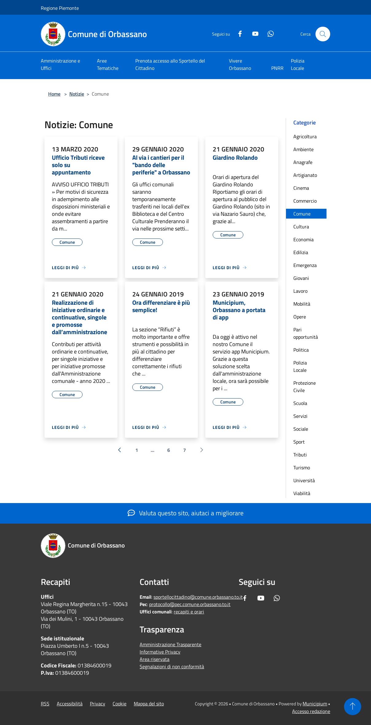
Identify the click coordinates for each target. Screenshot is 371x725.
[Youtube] (253, 33)
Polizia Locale (300, 366)
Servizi (300, 416)
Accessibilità (70, 703)
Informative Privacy (160, 651)
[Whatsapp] (268, 33)
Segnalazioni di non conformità (172, 666)
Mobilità (301, 303)
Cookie (119, 703)
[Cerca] (322, 34)
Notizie (76, 93)
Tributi (300, 454)
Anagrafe (302, 162)
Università (304, 480)
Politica (301, 349)
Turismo (301, 467)
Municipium (315, 703)
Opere (299, 316)
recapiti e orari (189, 611)
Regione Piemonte (60, 8)
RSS (45, 703)
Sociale (300, 429)
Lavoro (300, 291)
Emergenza (305, 265)
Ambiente (303, 149)
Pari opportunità (305, 333)
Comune (302, 213)
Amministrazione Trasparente (170, 644)
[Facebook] (237, 33)
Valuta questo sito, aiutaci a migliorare (186, 513)
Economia (303, 239)
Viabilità (301, 493)
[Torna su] (352, 706)
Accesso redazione (311, 711)
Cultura (301, 226)
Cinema (301, 188)
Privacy (97, 703)
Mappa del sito (149, 703)
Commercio (305, 200)
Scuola (300, 403)
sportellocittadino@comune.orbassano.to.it (198, 597)
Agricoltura (305, 136)
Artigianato (305, 175)
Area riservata (154, 659)
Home (54, 93)
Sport (299, 441)
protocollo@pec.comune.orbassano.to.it (189, 604)
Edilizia (300, 252)
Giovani (301, 278)
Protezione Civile (304, 386)
